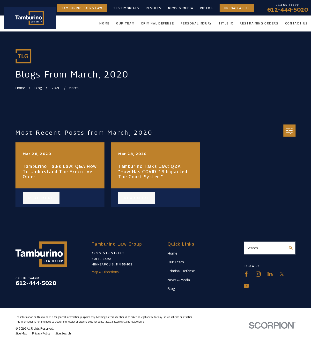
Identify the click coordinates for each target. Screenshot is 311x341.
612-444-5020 (287, 10)
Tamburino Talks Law (81, 8)
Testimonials (126, 8)
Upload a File (237, 8)
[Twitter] (281, 274)
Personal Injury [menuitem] (196, 23)
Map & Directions (105, 272)
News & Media (180, 8)
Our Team (176, 262)
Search (252, 248)
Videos (206, 8)
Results (154, 8)
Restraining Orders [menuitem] (259, 23)
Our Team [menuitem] (125, 23)
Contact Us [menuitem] (296, 23)
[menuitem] (21, 333)
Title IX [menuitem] (225, 23)
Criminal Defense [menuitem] (157, 23)
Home (172, 253)
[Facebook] (246, 274)
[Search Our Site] (291, 248)
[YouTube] (246, 285)
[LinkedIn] (270, 274)
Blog (171, 288)
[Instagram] (258, 274)
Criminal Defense (181, 271)
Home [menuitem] (104, 23)
